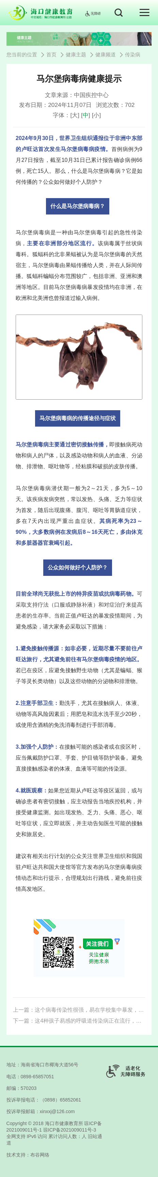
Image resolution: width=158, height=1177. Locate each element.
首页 (51, 54)
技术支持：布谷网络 (27, 1155)
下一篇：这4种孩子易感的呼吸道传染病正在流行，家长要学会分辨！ (79, 1021)
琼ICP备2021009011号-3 (69, 1130)
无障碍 (92, 13)
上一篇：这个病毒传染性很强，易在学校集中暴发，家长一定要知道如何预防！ (79, 1010)
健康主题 (76, 54)
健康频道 (105, 54)
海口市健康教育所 (64, 1123)
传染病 (132, 54)
